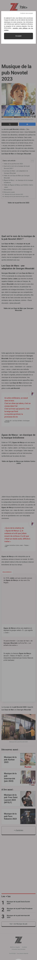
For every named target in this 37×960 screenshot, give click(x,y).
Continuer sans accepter (26, 13)
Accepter (18, 36)
